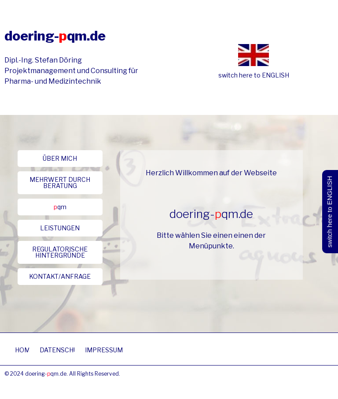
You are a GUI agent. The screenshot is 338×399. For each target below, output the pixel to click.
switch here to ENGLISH (253, 75)
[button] (60, 158)
